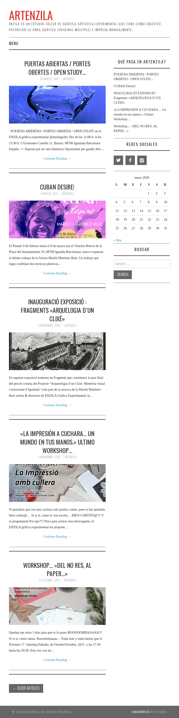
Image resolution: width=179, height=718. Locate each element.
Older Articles (26, 688)
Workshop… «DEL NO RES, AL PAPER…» (57, 569)
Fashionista (141, 712)
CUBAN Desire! (57, 186)
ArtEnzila (31, 15)
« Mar (118, 240)
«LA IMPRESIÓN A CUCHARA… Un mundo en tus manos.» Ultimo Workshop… (57, 442)
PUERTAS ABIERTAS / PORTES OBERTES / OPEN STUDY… (57, 67)
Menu (13, 43)
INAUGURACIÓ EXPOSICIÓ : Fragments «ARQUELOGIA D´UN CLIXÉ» (57, 310)
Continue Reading (57, 158)
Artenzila (69, 79)
